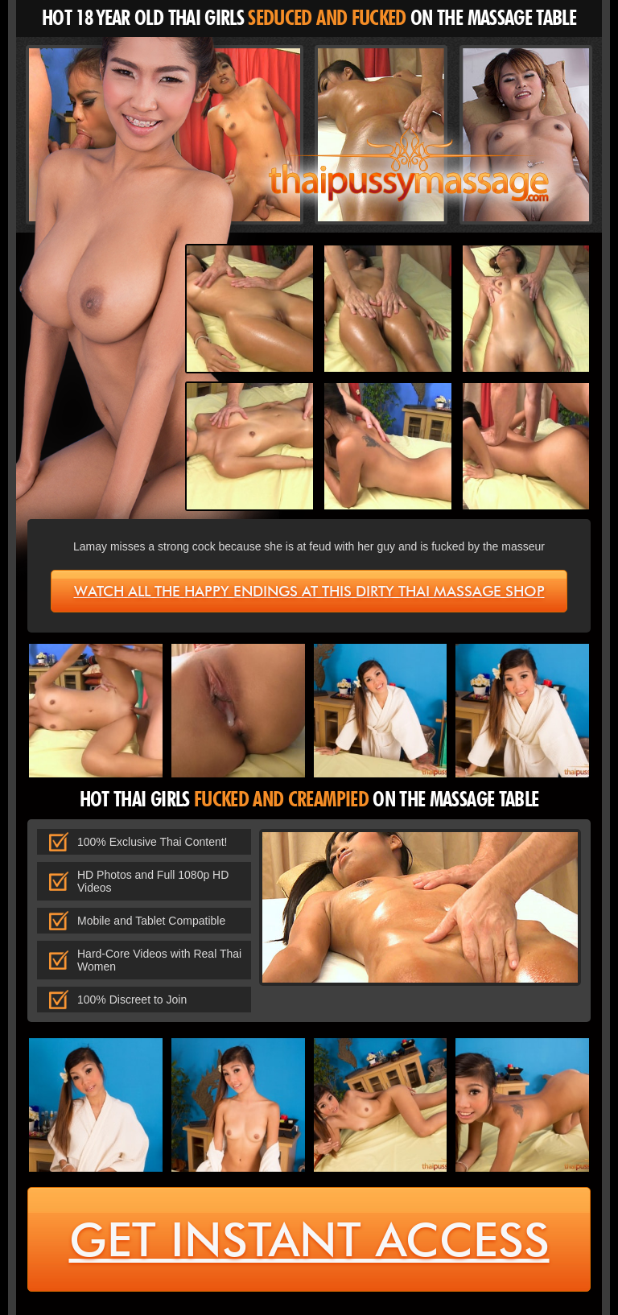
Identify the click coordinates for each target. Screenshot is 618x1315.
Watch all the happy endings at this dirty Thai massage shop (309, 591)
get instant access (309, 1239)
